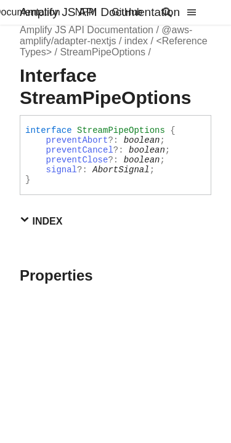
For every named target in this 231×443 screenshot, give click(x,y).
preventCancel (79, 150)
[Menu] (199, 12)
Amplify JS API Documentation (100, 12)
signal (61, 170)
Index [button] (41, 220)
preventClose (77, 160)
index (136, 41)
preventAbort (77, 140)
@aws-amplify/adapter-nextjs (106, 35)
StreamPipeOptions (102, 52)
